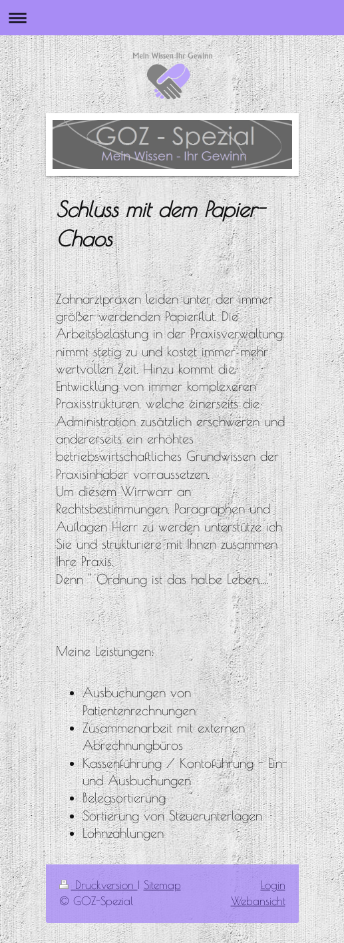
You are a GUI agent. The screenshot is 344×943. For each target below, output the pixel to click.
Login (273, 885)
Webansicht (258, 901)
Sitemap (162, 885)
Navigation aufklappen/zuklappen (172, 17)
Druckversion (98, 885)
